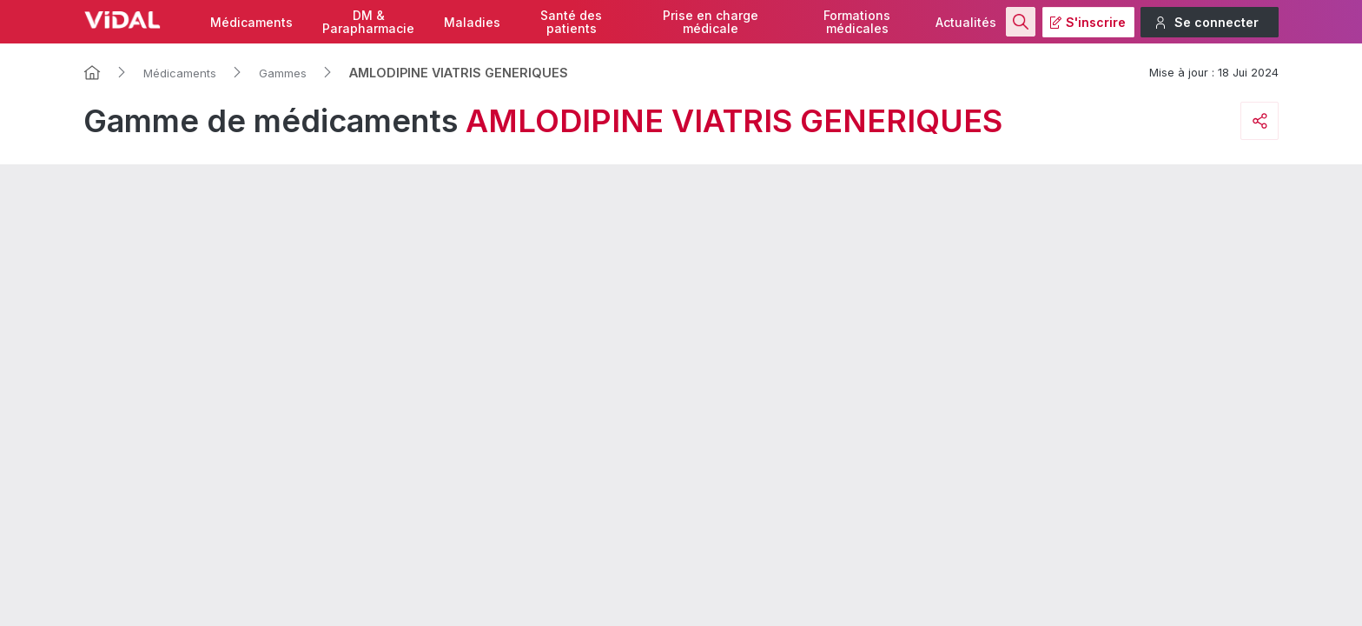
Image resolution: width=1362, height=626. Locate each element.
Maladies (472, 22)
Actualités (966, 22)
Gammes (283, 73)
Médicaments (251, 22)
